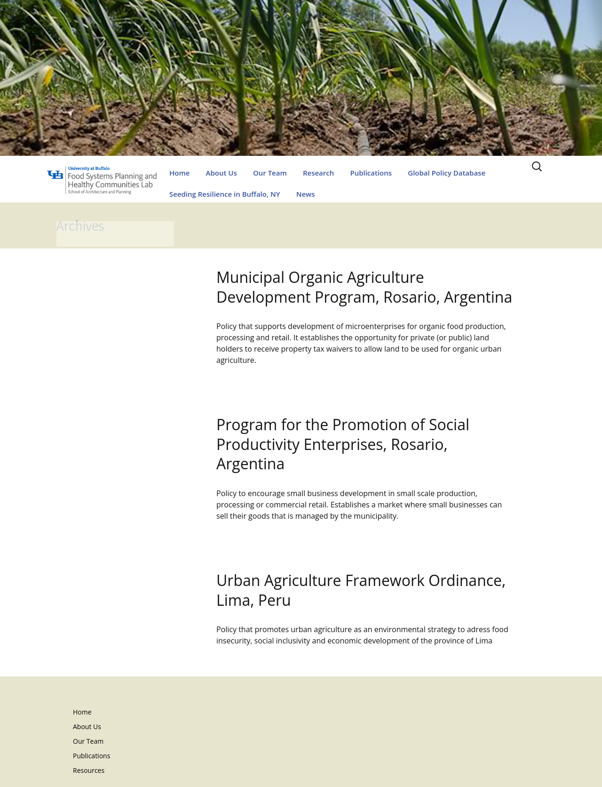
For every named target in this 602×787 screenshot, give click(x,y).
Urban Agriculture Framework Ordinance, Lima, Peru (361, 590)
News (305, 194)
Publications (371, 172)
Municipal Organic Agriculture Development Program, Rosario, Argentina (364, 287)
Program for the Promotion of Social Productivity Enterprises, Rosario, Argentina (342, 444)
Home (179, 172)
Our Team (270, 172)
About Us (221, 172)
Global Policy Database (446, 172)
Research (318, 172)
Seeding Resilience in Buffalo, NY (224, 194)
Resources (88, 770)
